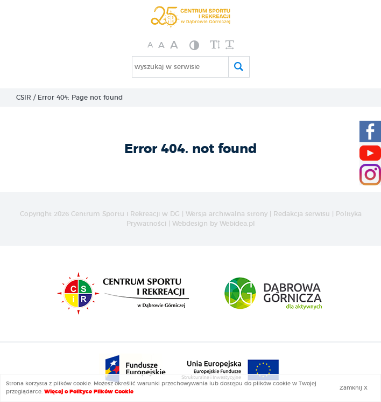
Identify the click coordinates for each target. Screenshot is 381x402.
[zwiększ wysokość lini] (215, 45)
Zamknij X (354, 388)
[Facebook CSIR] (370, 131)
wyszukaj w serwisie (167, 67)
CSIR (23, 97)
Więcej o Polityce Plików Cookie (88, 391)
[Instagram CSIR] (370, 174)
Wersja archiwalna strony (226, 214)
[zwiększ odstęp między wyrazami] (229, 45)
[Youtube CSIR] (370, 153)
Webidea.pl (237, 223)
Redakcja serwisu (301, 214)
